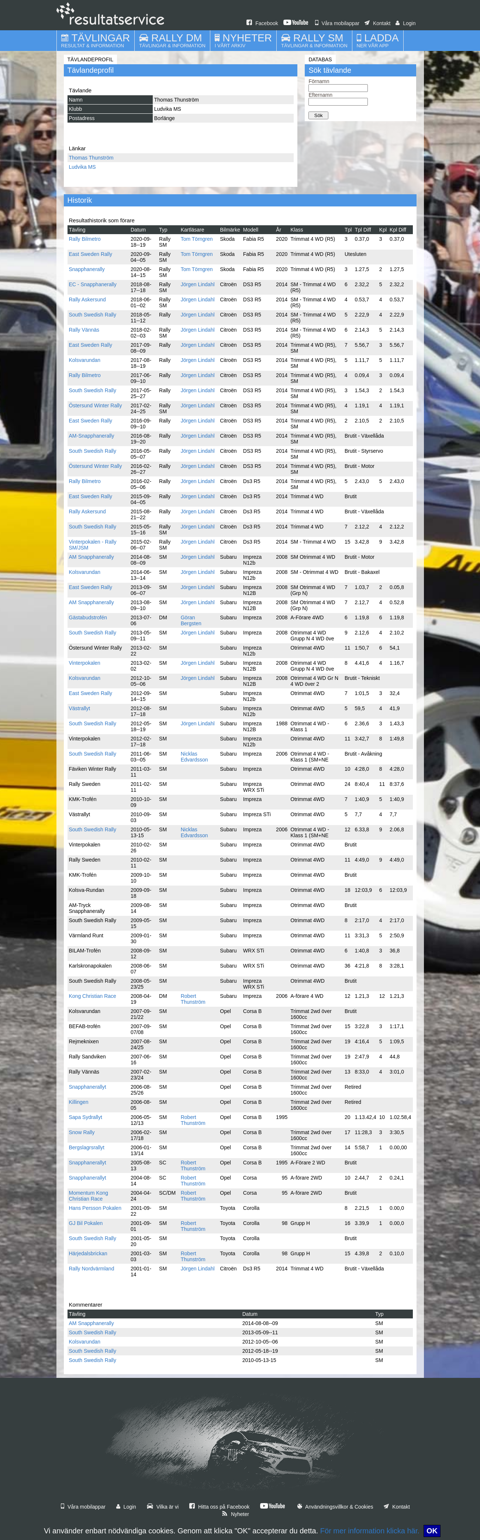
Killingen (79, 1102)
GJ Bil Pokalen (86, 1223)
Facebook (262, 23)
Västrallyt (79, 708)
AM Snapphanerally (91, 557)
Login (405, 23)
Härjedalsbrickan (88, 1253)
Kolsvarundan (85, 360)
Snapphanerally (87, 269)
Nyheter (235, 1514)
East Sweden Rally (91, 254)
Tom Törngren (197, 239)
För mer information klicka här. (369, 1531)
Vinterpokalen (84, 663)
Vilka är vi (163, 1507)
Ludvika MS (82, 167)
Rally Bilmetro (85, 239)
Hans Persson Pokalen (95, 1208)
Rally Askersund (87, 299)
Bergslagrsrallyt (86, 1147)
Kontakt (377, 23)
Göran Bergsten (191, 620)
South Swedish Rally (92, 315)
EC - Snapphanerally (93, 284)
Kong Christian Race (92, 996)
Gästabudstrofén (88, 617)
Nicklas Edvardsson (194, 757)
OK (432, 1531)
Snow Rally (82, 1132)
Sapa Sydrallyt (85, 1117)
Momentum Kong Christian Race (88, 1196)
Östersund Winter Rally (95, 405)
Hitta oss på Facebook (219, 1507)
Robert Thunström (193, 999)
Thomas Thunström (91, 158)
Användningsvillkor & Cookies (335, 1507)
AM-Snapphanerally (91, 436)
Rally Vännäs (84, 330)
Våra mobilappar (337, 23)
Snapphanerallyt (87, 1087)
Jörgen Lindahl (198, 284)
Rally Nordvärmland (91, 1269)
